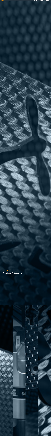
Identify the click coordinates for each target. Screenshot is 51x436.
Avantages (34, 0)
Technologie (37, 0)
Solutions (41, 0)
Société (44, 0)
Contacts (47, 0)
